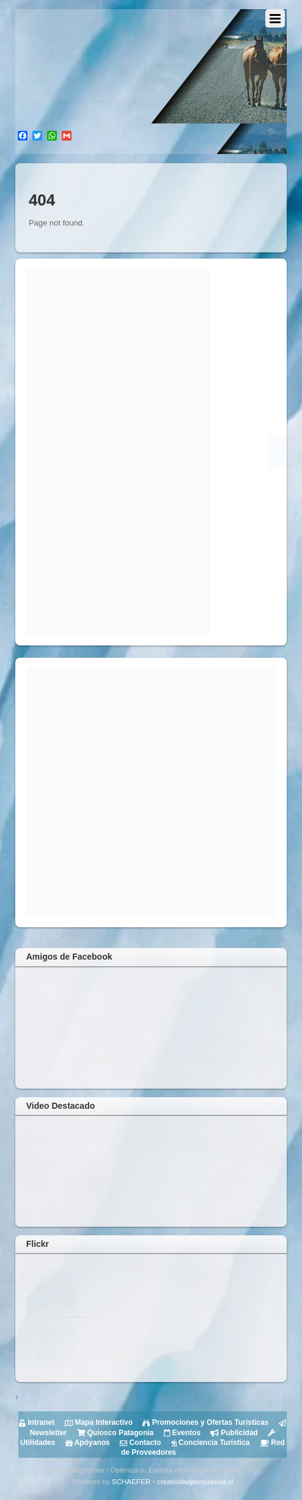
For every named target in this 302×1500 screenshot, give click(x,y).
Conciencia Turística (209, 1442)
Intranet (36, 1422)
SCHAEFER (131, 1481)
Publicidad (233, 1432)
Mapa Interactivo (97, 1422)
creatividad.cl (195, 1481)
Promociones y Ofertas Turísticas (204, 1422)
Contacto (139, 1442)
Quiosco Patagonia (114, 1432)
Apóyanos (86, 1442)
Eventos (181, 1432)
